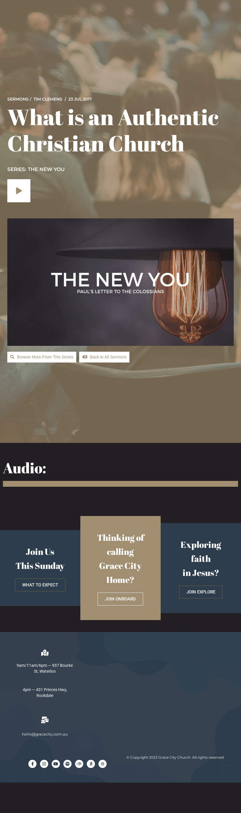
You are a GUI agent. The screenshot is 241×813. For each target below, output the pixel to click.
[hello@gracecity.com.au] (44, 720)
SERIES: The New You (36, 169)
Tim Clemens (48, 99)
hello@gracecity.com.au (45, 734)
